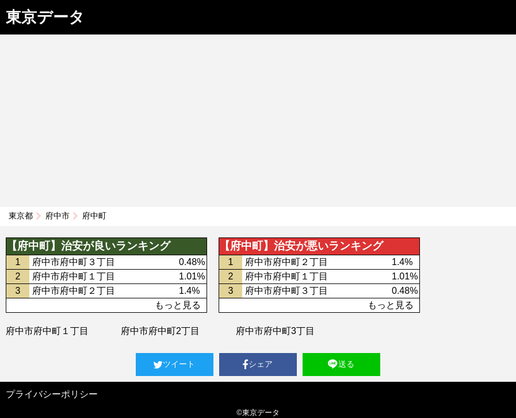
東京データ (45, 17)
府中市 (57, 215)
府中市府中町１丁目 (47, 331)
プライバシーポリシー (52, 394)
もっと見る (178, 305)
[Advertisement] (258, 120)
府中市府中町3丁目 (275, 331)
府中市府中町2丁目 (160, 331)
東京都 (21, 215)
